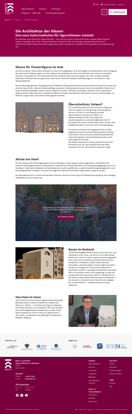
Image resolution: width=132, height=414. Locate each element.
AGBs (76, 409)
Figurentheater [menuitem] (29, 8)
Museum (92, 367)
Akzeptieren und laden (67, 217)
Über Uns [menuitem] (38, 12)
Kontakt (112, 383)
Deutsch (121, 4)
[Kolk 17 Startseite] (9, 8)
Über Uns (18, 20)
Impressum (91, 409)
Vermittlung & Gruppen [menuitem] (56, 12)
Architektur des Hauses (31, 20)
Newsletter (93, 401)
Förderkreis (93, 394)
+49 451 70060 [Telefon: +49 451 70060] (30, 376)
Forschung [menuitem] (56, 8)
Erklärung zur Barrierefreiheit (104, 409)
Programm (93, 373)
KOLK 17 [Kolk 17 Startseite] (8, 20)
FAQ (110, 386)
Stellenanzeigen (115, 370)
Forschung (92, 370)
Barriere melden (115, 373)
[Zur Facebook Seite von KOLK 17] (17, 395)
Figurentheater (94, 363)
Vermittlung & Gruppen (94, 381)
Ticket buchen (117, 12)
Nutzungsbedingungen (77, 209)
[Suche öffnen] (104, 12)
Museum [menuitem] (44, 8)
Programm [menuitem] (25, 12)
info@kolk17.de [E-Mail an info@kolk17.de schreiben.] (30, 378)
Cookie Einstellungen (120, 409)
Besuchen (113, 367)
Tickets (112, 363)
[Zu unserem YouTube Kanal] (26, 395)
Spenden (92, 398)
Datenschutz (83, 409)
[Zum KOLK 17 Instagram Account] (21, 395)
